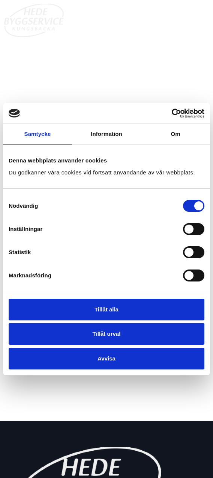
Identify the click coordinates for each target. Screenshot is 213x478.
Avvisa (107, 358)
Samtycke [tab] (37, 134)
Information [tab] (106, 134)
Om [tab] (175, 134)
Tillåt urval (107, 334)
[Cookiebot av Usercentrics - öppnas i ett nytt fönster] (171, 113)
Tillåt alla (106, 309)
